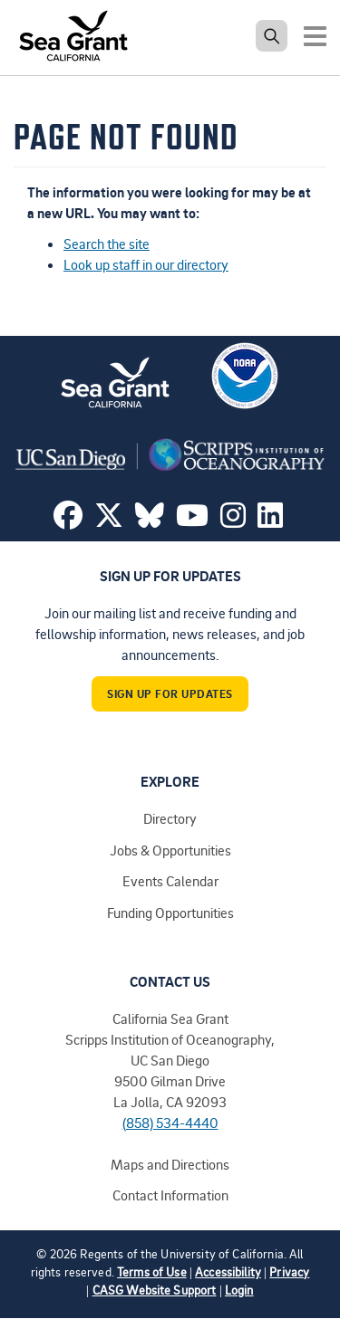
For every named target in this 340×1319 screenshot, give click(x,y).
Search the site (106, 243)
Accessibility (228, 1271)
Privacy (289, 1271)
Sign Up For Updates (170, 693)
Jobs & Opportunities (170, 850)
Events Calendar (170, 881)
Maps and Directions (170, 1164)
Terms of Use (152, 1271)
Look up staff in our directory (145, 264)
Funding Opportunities (170, 912)
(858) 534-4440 (170, 1123)
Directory (170, 818)
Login (239, 1289)
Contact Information (170, 1195)
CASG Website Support (154, 1289)
